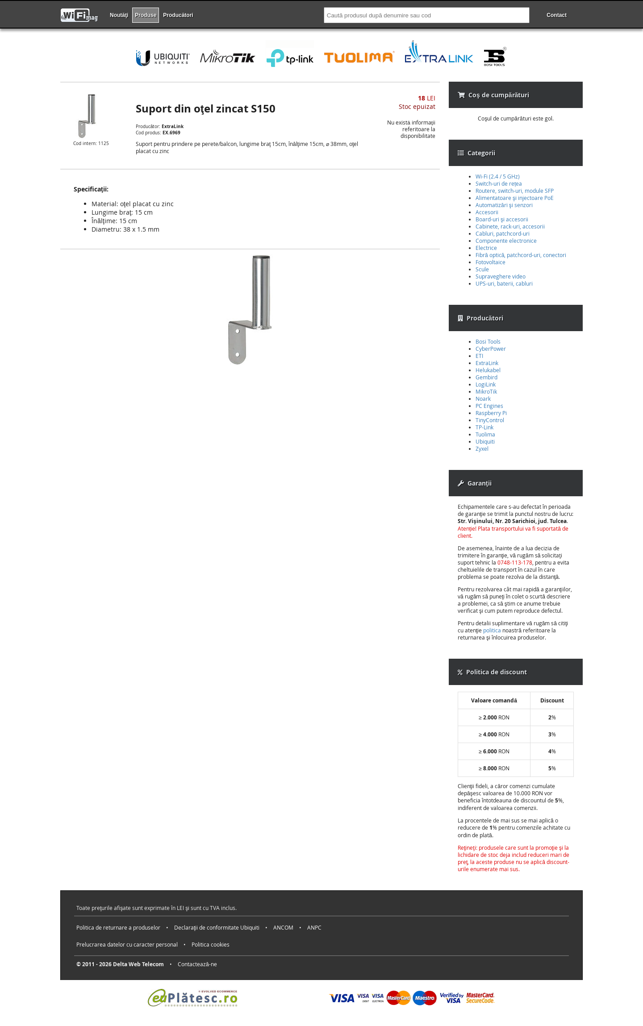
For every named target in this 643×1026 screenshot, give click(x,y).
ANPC (314, 927)
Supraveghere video (501, 276)
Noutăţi (119, 15)
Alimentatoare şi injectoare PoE (515, 197)
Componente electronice (506, 240)
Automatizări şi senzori (504, 204)
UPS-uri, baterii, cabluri (504, 283)
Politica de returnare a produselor (118, 927)
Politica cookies (211, 944)
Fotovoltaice (490, 262)
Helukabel (488, 370)
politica (492, 630)
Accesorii (487, 212)
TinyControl (490, 420)
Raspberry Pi (491, 412)
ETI (479, 355)
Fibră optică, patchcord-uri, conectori (521, 254)
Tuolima (485, 434)
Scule (482, 269)
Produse (145, 15)
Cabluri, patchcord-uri (503, 233)
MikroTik (486, 391)
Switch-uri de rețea (499, 183)
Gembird (486, 377)
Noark (483, 398)
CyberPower (491, 348)
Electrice (486, 247)
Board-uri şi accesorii (502, 219)
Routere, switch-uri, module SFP (515, 190)
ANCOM (283, 927)
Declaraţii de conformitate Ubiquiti (216, 927)
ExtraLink (487, 362)
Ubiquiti (485, 441)
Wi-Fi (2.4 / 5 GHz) (498, 176)
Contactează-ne (197, 964)
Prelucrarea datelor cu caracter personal (127, 944)
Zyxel (482, 448)
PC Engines (489, 405)
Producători (178, 15)
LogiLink (486, 384)
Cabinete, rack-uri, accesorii (510, 226)
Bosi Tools (488, 341)
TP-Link (484, 427)
